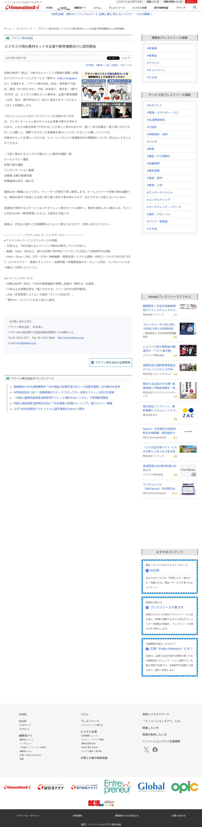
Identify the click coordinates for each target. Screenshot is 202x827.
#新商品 (152, 55)
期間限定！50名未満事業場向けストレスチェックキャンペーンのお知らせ (159, 308)
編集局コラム (26, 751)
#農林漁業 (153, 170)
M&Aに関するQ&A (89, 747)
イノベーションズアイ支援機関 (161, 741)
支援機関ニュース (89, 736)
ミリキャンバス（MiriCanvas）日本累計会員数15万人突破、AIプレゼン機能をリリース (159, 487)
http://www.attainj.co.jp (70, 337)
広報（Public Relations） (31, 755)
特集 (22, 759)
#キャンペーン (156, 70)
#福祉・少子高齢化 (158, 156)
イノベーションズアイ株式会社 (104, 824)
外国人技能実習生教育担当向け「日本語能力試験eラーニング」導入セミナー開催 (63, 403)
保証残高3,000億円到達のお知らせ (159, 468)
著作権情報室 (161, 7)
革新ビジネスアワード (155, 714)
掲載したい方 (153, 2)
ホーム (7, 28)
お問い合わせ (178, 815)
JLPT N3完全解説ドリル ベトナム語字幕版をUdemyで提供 (49, 409)
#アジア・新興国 (157, 221)
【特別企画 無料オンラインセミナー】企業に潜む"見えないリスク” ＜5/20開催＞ (101, 14)
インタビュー (26, 743)
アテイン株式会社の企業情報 (112, 362)
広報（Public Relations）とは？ (171, 648)
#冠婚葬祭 (153, 163)
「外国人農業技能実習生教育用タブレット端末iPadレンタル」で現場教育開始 (61, 397)
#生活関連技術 (156, 119)
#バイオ (152, 141)
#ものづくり (154, 105)
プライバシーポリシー (28, 815)
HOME (49, 7)
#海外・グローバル (121, 65)
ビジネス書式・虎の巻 (91, 751)
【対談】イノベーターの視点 (33, 747)
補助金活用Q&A (88, 743)
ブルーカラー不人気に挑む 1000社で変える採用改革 (160, 326)
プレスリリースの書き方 (166, 607)
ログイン (191, 2)
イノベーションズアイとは (130, 2)
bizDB (63, 7)
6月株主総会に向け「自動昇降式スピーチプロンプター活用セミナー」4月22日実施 (64, 392)
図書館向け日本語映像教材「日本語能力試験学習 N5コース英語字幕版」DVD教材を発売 (67, 386)
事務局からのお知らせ (127, 815)
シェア (126, 58)
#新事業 (152, 48)
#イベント (153, 63)
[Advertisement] (68, 443)
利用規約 (77, 815)
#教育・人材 (102, 65)
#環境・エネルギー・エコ (163, 112)
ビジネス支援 (139, 7)
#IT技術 (90, 65)
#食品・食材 (154, 178)
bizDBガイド (25, 725)
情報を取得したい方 (173, 2)
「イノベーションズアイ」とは (161, 721)
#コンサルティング (158, 199)
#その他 (152, 77)
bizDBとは (24, 729)
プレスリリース (116, 7)
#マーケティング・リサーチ (164, 207)
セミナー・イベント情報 (92, 739)
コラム (97, 7)
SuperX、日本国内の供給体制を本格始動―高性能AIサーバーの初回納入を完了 (159, 431)
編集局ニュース (27, 739)
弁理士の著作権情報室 (94, 758)
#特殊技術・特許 (157, 134)
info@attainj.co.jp (26, 343)
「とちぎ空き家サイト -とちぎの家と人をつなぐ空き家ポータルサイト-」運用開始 (160, 450)
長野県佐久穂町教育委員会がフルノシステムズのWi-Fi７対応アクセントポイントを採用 (159, 368)
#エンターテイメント (160, 192)
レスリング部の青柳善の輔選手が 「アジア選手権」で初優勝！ (159, 349)
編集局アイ (80, 7)
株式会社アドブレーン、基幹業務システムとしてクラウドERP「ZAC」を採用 (159, 409)
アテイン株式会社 (22, 38)
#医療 (150, 149)
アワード (181, 7)
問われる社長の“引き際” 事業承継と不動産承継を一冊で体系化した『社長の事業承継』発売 (159, 386)
